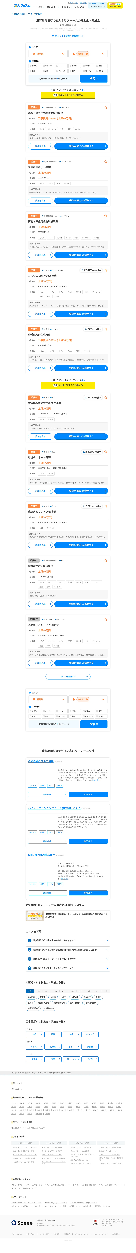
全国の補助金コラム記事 (36, 1128)
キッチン (34, 1047)
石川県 (29, 1107)
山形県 (54, 1103)
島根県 (39, 1110)
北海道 (13, 1103)
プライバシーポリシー (82, 1234)
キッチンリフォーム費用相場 (52, 1147)
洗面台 (90, 1047)
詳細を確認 (47, 794)
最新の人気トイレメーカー (108, 1151)
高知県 (95, 1110)
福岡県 (44, 1073)
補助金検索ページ (17, 1128)
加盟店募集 (83, 3)
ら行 (97, 991)
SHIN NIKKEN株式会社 (41, 854)
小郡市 (63, 997)
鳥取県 (31, 1110)
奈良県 (13, 1110)
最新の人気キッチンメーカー (52, 1155)
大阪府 (110, 1107)
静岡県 (70, 1107)
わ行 (106, 991)
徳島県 (71, 1110)
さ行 (46, 991)
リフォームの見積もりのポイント (111, 1185)
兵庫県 (118, 1107)
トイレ (71, 1047)
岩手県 (29, 1103)
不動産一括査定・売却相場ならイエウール (26, 1203)
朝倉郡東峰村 (49, 1008)
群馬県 (86, 1103)
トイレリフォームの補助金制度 (110, 1147)
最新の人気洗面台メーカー (79, 1160)
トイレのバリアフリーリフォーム (111, 1163)
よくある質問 (44, 1234)
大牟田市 (31, 997)
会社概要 (57, 1234)
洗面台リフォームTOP (82, 1143)
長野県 (54, 1107)
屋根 (53, 1034)
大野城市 (74, 997)
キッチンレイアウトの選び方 (52, 1151)
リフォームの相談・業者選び (85, 1185)
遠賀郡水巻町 (59, 1003)
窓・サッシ (71, 1059)
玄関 (53, 1059)
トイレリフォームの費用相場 (109, 1155)
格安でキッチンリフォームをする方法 (54, 1163)
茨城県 (70, 1103)
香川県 (79, 1110)
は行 (72, 991)
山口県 (63, 1110)
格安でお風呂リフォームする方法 (25, 1155)
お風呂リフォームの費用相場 (23, 1162)
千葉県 (102, 1103)
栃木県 (78, 1103)
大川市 (53, 997)
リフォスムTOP (17, 1073)
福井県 (38, 1107)
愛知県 (78, 1107)
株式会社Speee (50, 1220)
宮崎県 (29, 1114)
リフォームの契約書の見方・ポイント (58, 1185)
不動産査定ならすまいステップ (56, 1203)
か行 (38, 991)
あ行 (30, 991)
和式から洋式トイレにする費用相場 (111, 1159)
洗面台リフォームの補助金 (79, 1151)
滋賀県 (94, 1107)
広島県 (55, 1110)
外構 (71, 1034)
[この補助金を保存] (105, 107)
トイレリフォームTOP (111, 1143)
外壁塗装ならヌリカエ (102, 1206)
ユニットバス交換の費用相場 (23, 1151)
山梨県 (46, 1107)
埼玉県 (94, 1103)
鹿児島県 (39, 1114)
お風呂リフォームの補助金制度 (24, 1158)
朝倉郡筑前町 (33, 1008)
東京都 (110, 1103)
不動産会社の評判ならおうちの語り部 (83, 1203)
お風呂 (53, 1047)
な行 (63, 991)
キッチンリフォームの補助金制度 (54, 1158)
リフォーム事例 (17, 1185)
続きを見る (96, 780)
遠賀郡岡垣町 (75, 1003)
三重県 (86, 1107)
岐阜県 (62, 1107)
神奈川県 (119, 1103)
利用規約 (67, 1234)
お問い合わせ (30, 1234)
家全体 (34, 1059)
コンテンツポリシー (101, 1234)
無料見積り (88, 794)
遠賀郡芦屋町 (43, 1003)
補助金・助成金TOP (32, 1073)
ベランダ (90, 1034)
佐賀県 (111, 1110)
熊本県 (13, 1114)
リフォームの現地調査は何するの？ (24, 1188)
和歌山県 (22, 1110)
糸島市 (30, 1003)
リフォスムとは (73, 3)
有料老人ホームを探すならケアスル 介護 (25, 1206)
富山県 (21, 1107)
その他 (90, 1059)
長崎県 (119, 1110)
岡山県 (47, 1110)
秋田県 (46, 1103)
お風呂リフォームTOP (25, 1143)
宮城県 (38, 1103)
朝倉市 (98, 997)
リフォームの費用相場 (34, 1185)
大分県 (21, 1114)
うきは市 (87, 997)
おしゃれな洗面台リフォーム (80, 1163)
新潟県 (13, 1107)
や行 (89, 991)
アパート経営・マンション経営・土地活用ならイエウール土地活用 (67, 1206)
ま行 (80, 991)
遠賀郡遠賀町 (91, 1003)
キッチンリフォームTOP (53, 1143)
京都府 (102, 1107)
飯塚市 (42, 997)
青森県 (21, 1103)
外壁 (34, 1034)
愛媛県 (87, 1110)
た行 (55, 991)
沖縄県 (47, 1114)
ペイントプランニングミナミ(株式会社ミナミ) (54, 808)
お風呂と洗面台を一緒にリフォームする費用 (82, 1155)
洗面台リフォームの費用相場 (80, 1147)
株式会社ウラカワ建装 (41, 761)
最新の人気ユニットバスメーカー (25, 1147)
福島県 (62, 1103)
